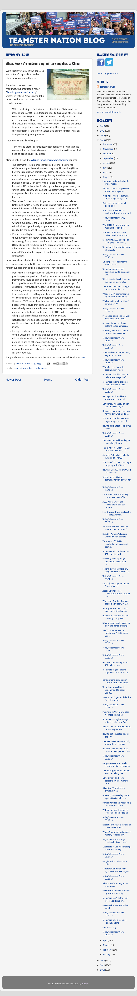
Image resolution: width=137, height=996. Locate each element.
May (105, 177)
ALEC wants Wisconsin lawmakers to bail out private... (114, 505)
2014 (102, 135)
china (15, 368)
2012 (102, 960)
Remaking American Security (21, 92)
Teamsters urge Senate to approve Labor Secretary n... (115, 673)
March (106, 945)
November (108, 149)
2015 (102, 131)
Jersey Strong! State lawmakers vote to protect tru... (116, 594)
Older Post (82, 379)
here (83, 357)
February (107, 950)
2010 (102, 970)
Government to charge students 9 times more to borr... (115, 781)
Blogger (85, 984)
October (107, 154)
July (105, 168)
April (105, 940)
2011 (102, 965)
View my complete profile (109, 112)
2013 (102, 140)
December (108, 144)
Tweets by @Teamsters (107, 73)
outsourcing (41, 368)
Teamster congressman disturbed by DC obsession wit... (116, 272)
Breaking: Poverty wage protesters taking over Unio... (114, 562)
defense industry (27, 368)
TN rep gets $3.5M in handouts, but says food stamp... (115, 544)
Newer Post (13, 379)
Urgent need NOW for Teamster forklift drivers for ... (117, 480)
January (107, 954)
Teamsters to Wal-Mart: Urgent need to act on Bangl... (114, 690)
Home (48, 379)
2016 (102, 126)
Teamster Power (107, 87)
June (105, 172)
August (106, 163)
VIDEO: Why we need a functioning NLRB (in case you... (115, 633)
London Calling (109, 927)
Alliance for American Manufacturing (49, 160)
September (108, 158)
